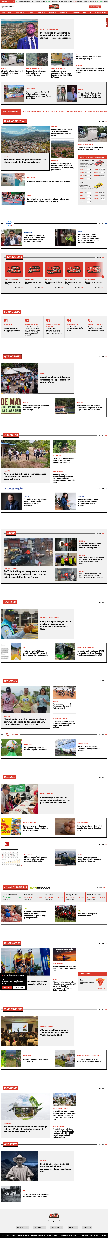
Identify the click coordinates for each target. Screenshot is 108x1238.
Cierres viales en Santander (55, 111)
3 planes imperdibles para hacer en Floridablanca (36, 1060)
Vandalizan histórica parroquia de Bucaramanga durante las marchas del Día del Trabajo (61, 74)
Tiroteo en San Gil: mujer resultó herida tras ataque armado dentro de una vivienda (25, 160)
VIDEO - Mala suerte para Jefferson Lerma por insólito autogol (88, 749)
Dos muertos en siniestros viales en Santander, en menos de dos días (36, 73)
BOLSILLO (52, 12)
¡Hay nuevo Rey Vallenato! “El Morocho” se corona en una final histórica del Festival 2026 (54, 331)
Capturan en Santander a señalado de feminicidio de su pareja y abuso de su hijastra (90, 70)
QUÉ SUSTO (87, 12)
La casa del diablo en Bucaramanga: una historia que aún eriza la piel (36, 1195)
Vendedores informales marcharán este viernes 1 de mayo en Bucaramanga (36, 408)
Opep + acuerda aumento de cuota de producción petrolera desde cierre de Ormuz (89, 859)
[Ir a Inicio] (54, 6)
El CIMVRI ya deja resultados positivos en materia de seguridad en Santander (63, 460)
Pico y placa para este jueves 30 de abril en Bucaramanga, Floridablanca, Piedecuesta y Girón (55, 625)
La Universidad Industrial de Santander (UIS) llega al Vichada (89, 1060)
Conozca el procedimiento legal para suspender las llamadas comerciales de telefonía (88, 502)
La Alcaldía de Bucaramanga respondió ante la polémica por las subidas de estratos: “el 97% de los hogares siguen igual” (64, 1115)
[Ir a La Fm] (8, 223)
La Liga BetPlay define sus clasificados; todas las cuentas (35, 749)
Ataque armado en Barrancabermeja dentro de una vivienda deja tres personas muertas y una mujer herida (64, 478)
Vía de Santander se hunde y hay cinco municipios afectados (90, 148)
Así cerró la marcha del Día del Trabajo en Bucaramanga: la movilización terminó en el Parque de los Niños (38, 95)
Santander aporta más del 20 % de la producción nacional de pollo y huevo (89, 828)
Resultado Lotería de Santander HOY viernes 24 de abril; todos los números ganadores (35, 828)
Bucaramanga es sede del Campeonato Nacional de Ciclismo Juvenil (62, 706)
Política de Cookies (87, 1235)
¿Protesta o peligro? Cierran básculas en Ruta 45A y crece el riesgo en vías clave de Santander (35, 653)
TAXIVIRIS (31, 12)
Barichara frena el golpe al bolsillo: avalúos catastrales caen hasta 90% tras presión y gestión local (62, 167)
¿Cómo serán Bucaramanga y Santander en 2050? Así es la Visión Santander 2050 (54, 1032)
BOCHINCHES (64, 12)
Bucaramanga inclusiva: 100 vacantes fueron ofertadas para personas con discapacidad (55, 800)
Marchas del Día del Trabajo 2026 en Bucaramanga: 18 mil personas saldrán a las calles (61, 133)
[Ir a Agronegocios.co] (40, 887)
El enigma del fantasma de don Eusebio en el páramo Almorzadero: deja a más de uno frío (55, 1168)
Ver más (103, 121)
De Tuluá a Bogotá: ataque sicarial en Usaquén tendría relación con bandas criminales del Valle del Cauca (25, 574)
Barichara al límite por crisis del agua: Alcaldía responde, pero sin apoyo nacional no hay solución (89, 408)
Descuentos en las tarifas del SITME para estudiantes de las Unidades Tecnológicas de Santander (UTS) (90, 653)
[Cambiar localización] (95, 6)
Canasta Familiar (6, 1)
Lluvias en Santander (33, 111)
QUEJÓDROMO (7, 12)
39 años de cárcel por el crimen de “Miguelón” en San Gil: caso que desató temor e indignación (90, 95)
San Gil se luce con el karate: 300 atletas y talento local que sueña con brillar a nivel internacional (48, 200)
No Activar (19, 987)
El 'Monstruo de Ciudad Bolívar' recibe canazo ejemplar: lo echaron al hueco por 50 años (90, 546)
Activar (6, 987)
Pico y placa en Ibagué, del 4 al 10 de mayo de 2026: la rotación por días (96, 328)
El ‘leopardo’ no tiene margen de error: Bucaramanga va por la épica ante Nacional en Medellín (64, 725)
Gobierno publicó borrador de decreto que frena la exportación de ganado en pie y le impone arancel (35, 915)
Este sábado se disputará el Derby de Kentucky (88, 915)
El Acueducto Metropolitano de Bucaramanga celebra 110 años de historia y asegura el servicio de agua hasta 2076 (25, 1129)
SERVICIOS (76, 12)
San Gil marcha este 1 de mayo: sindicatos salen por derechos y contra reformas (55, 380)
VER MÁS (19, 287)
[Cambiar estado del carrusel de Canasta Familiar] (13, 1)
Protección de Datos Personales (69, 1235)
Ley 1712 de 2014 (101, 1235)
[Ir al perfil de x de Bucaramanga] (53, 1221)
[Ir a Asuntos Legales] (14, 488)
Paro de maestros (76, 111)
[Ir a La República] (6, 844)
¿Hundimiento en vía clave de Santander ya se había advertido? (12, 73)
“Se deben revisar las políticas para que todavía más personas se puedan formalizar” (35, 502)
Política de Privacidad (37, 1235)
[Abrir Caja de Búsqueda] (104, 6)
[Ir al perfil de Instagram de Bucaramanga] (59, 1221)
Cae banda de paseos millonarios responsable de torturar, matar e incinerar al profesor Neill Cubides (91, 561)
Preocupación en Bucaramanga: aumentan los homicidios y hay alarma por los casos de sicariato (55, 35)
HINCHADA (42, 12)
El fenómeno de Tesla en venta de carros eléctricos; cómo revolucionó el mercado (35, 859)
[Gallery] (54, 275)
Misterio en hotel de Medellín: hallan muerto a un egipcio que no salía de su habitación (12, 329)
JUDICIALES (20, 12)
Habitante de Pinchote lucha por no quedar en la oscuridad (49, 181)
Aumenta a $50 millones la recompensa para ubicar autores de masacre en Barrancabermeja (25, 476)
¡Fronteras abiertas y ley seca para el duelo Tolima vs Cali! (75, 328)
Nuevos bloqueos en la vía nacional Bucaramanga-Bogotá (89, 58)
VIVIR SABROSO (100, 12)
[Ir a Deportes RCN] (11, 734)
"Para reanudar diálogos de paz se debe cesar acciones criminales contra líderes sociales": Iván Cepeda (34, 238)
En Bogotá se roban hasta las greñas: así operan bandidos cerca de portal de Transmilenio (91, 576)
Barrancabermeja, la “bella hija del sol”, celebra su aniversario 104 (64, 968)
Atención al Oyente (52, 1235)
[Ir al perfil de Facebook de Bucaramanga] (48, 1221)
